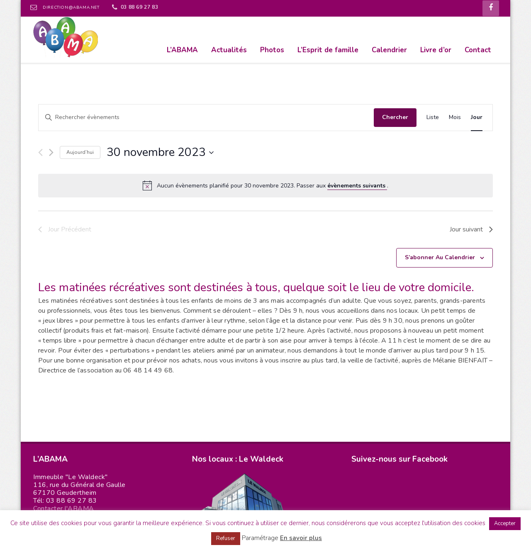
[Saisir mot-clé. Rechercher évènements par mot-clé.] (206, 118)
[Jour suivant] (51, 152)
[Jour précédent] (40, 152)
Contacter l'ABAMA (63, 508)
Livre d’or (435, 50)
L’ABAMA (182, 50)
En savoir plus (301, 538)
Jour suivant (471, 229)
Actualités (229, 50)
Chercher (395, 117)
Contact (478, 50)
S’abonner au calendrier (440, 257)
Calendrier (389, 50)
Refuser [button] (225, 538)
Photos (272, 50)
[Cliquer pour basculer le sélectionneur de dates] (160, 152)
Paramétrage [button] (260, 538)
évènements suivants (357, 186)
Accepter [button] (505, 523)
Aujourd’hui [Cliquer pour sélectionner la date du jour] (80, 152)
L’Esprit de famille (327, 50)
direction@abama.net (71, 7)
